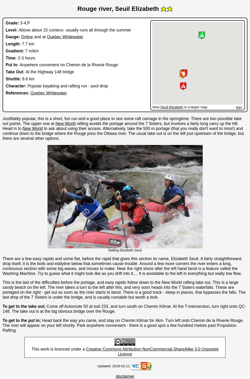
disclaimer (125, 376)
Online (27, 37)
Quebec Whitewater (65, 37)
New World (66, 123)
